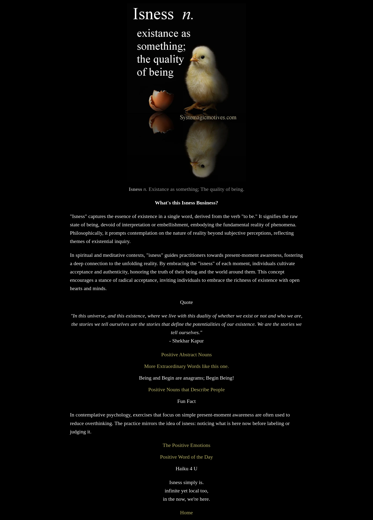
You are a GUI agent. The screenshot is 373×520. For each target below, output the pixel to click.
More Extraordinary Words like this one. (186, 366)
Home (186, 512)
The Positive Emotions (186, 445)
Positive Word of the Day (186, 457)
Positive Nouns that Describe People (186, 389)
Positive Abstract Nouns (186, 354)
